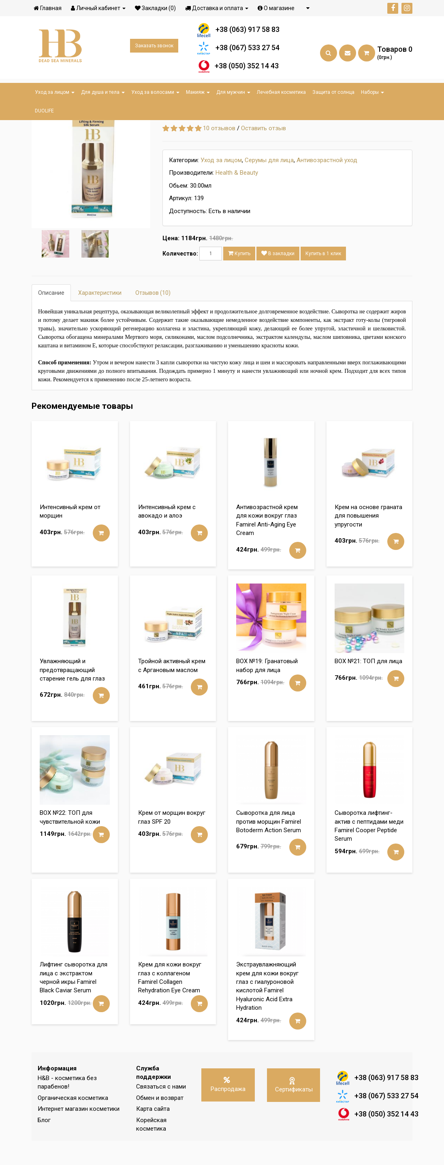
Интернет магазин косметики (79, 1133)
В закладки (278, 278)
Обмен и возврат (160, 1122)
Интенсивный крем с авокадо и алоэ (167, 535)
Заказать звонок (154, 48)
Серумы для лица (269, 184)
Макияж (198, 92)
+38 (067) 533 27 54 (238, 49)
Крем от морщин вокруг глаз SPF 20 (171, 841)
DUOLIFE (44, 111)
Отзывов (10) (153, 317)
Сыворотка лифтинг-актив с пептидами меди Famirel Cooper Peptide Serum (369, 850)
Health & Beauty (237, 197)
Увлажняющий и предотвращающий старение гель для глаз (72, 694)
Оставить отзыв (263, 152)
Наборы (372, 92)
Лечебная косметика (281, 92)
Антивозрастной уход (327, 184)
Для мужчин (233, 92)
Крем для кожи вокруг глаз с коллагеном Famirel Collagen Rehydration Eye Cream (169, 1001)
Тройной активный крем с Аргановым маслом (171, 690)
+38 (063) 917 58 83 (238, 31)
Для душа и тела (103, 92)
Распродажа (228, 1109)
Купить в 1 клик (323, 278)
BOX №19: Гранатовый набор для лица (267, 690)
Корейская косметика (151, 1149)
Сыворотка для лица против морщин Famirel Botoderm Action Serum (268, 845)
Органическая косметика (73, 1122)
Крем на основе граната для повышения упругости (368, 540)
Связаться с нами (161, 1110)
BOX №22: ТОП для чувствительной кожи (70, 841)
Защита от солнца (333, 92)
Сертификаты (294, 1109)
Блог (44, 1144)
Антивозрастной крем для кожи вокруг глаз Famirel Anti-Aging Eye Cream (267, 544)
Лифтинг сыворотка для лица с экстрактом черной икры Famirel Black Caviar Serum (73, 1001)
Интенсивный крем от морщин (70, 535)
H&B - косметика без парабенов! (67, 1106)
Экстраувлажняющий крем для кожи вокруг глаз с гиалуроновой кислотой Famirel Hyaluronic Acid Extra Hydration (267, 1010)
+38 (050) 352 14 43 (238, 67)
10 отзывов (219, 152)
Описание (51, 317)
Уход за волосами (155, 92)
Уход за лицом (55, 92)
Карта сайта (153, 1133)
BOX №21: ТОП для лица (368, 685)
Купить (239, 278)
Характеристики (100, 317)
